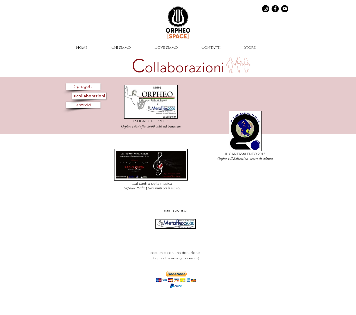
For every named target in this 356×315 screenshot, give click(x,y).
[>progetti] (83, 86)
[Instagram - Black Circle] (265, 8)
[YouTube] (284, 8)
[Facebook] (275, 8)
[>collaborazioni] (89, 95)
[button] (176, 276)
